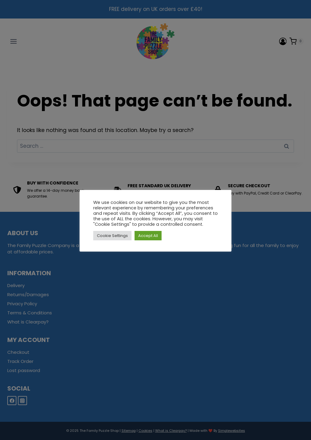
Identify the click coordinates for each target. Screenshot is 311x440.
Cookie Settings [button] (112, 236)
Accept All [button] (148, 236)
